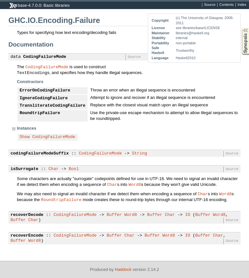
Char (54, 169)
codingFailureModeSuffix (40, 153)
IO (187, 215)
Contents (226, 5)
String (139, 153)
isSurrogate (25, 169)
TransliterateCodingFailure (53, 106)
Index (242, 5)
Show (25, 137)
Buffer (114, 215)
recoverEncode (27, 236)
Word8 (134, 184)
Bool (74, 169)
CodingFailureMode (44, 57)
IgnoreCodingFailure (44, 98)
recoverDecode (27, 215)
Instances (26, 128)
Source (210, 5)
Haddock (123, 269)
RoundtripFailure (40, 113)
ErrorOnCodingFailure (45, 90)
